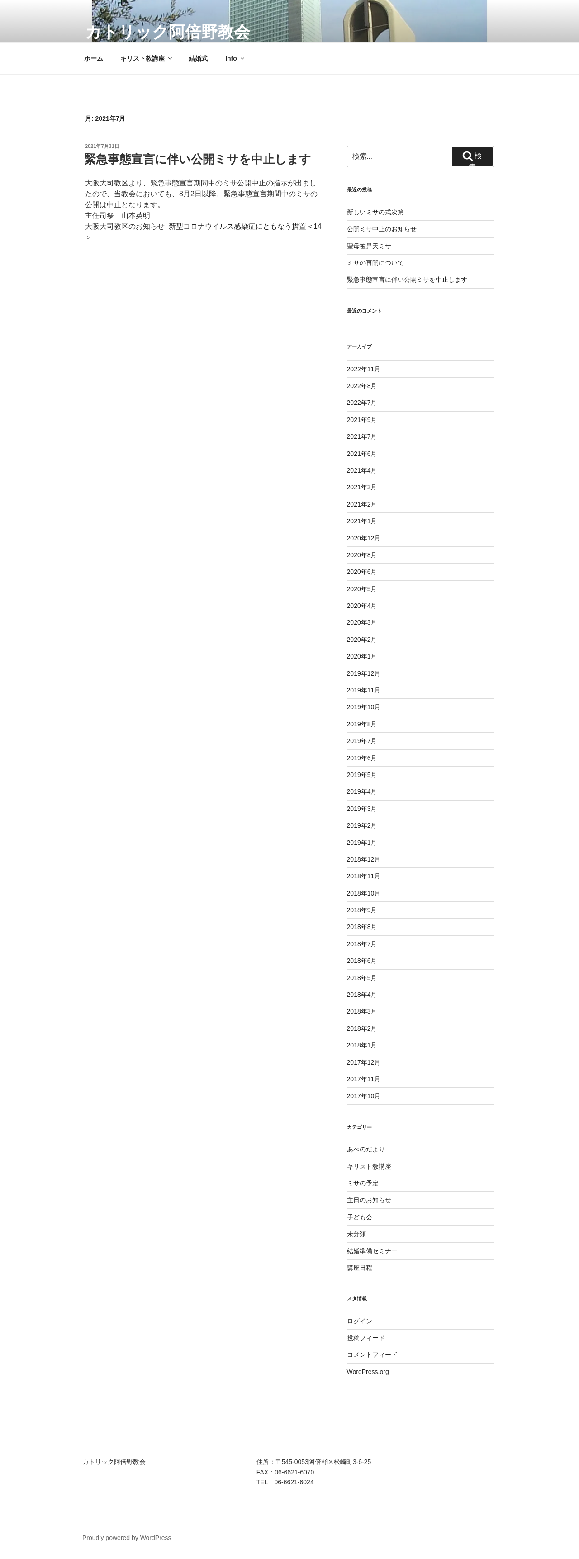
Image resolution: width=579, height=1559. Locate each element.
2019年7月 (362, 740)
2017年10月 (364, 1095)
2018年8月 (362, 926)
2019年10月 (364, 707)
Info (235, 58)
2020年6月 (362, 571)
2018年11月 (364, 876)
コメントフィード (372, 1354)
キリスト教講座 (146, 58)
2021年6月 (362, 453)
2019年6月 (362, 758)
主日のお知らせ (369, 1200)
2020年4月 (362, 605)
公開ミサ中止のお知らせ (382, 228)
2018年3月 (362, 1011)
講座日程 (359, 1267)
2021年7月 (362, 436)
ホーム (93, 58)
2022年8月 (362, 385)
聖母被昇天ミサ (369, 246)
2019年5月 (362, 774)
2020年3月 (362, 622)
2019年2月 (362, 825)
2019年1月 (362, 842)
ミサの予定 (363, 1183)
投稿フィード (366, 1337)
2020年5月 (362, 588)
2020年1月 (362, 656)
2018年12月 (364, 859)
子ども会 (359, 1217)
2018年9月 (362, 910)
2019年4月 (362, 791)
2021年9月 (362, 419)
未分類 (356, 1233)
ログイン (359, 1321)
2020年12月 (364, 538)
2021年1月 (362, 521)
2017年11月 (364, 1079)
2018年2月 (362, 1028)
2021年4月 (362, 470)
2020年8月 (362, 555)
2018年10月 (364, 893)
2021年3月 (362, 487)
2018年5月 (362, 977)
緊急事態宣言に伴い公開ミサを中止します (197, 159)
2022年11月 (364, 369)
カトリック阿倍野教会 (167, 32)
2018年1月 (362, 1045)
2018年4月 (362, 994)
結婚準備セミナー (372, 1251)
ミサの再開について (375, 262)
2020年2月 (362, 639)
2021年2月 (362, 504)
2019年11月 (364, 690)
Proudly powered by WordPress (126, 1537)
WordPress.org (368, 1371)
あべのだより (366, 1149)
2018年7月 (362, 944)
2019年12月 (364, 673)
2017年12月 (364, 1062)
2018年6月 (362, 960)
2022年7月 (362, 402)
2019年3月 (362, 808)
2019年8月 (362, 724)
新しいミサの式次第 (375, 212)
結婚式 (198, 58)
